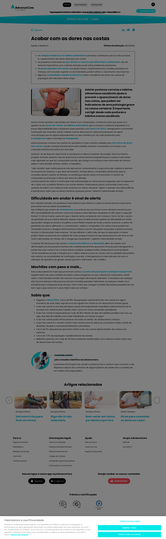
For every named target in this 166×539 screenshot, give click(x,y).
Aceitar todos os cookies (129, 535)
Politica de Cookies (19, 535)
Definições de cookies (130, 522)
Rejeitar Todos (129, 528)
